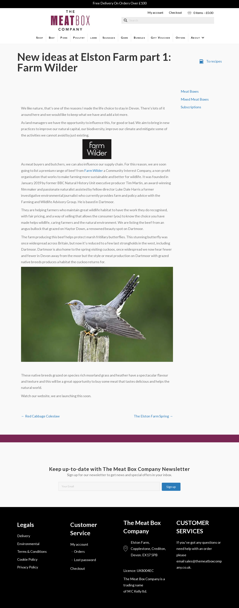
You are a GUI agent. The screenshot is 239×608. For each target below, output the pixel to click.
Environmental (28, 544)
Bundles (139, 37)
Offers (180, 37)
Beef (52, 37)
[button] (171, 487)
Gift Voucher (160, 37)
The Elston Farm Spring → (153, 416)
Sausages (109, 37)
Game (124, 37)
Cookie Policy (27, 559)
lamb (93, 37)
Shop (39, 37)
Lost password (85, 560)
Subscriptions (191, 107)
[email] (109, 486)
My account (155, 12)
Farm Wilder (93, 170)
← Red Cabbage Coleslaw (40, 416)
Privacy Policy (27, 567)
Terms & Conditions (32, 551)
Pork (64, 37)
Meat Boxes (190, 91)
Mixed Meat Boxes (195, 99)
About (195, 37)
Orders (79, 551)
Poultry (79, 37)
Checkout (175, 12)
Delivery (23, 536)
